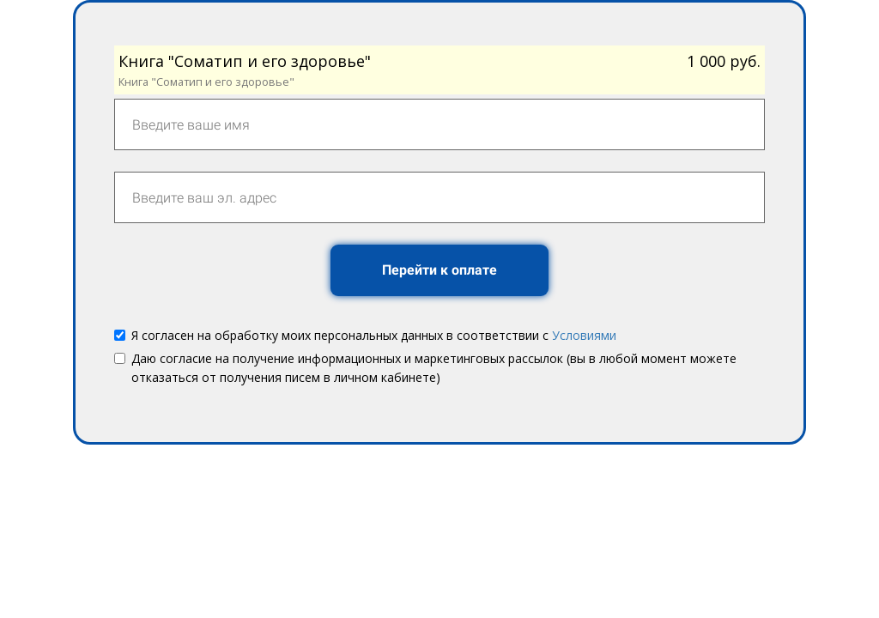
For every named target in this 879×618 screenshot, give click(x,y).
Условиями (584, 335)
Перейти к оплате (439, 270)
